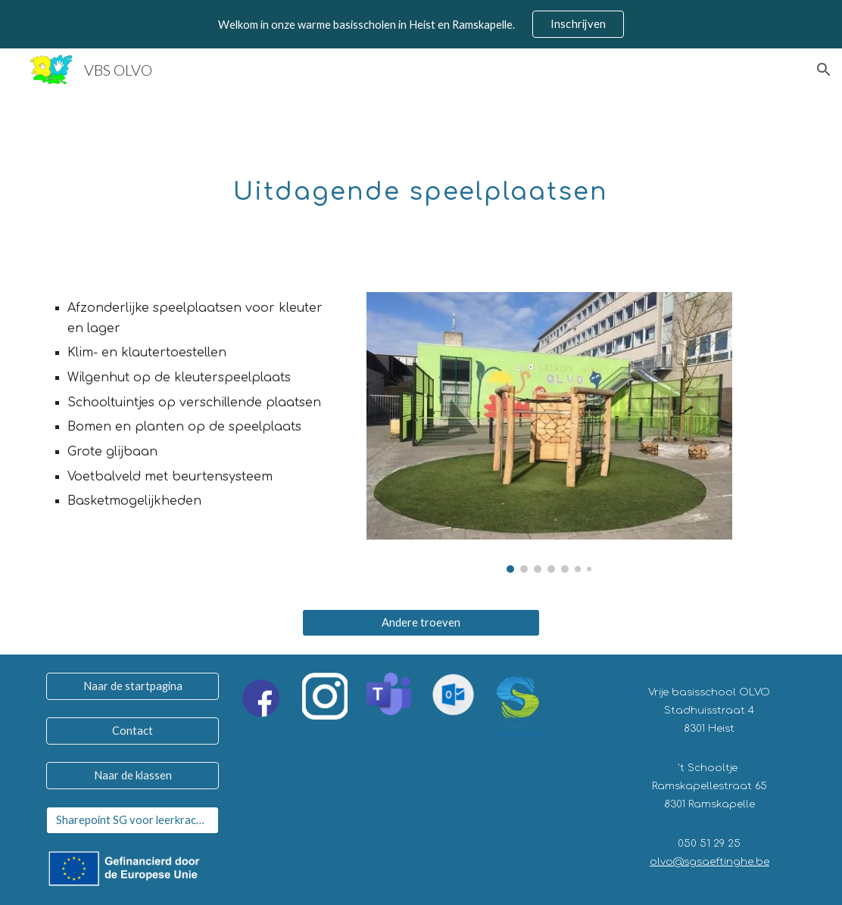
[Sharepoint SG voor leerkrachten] (133, 819)
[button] (824, 69)
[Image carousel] (549, 432)
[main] (421, 182)
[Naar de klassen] (133, 775)
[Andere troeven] (420, 622)
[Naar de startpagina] (133, 686)
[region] (421, 24)
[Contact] (133, 731)
